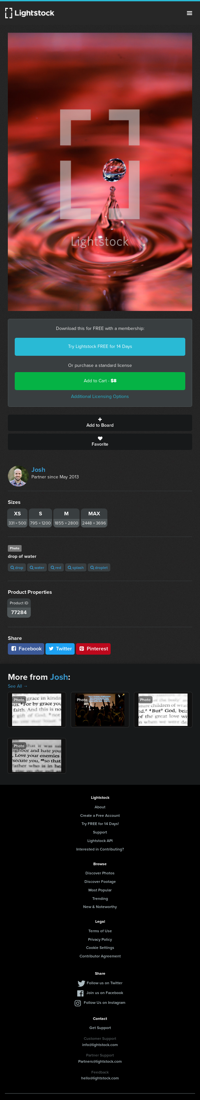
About (100, 807)
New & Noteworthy (100, 906)
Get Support (100, 1027)
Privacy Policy (100, 939)
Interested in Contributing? (100, 849)
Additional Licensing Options (100, 396)
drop (16, 567)
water (37, 567)
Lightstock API (100, 840)
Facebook (26, 648)
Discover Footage (100, 881)
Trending (100, 898)
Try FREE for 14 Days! (100, 823)
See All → (18, 686)
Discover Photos (100, 873)
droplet (99, 567)
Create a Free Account (100, 815)
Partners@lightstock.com (100, 1061)
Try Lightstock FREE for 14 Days (100, 346)
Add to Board (100, 422)
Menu (189, 13)
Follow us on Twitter (104, 983)
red (56, 567)
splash (76, 567)
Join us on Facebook (104, 992)
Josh (38, 469)
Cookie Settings (100, 947)
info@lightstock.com (100, 1044)
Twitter (60, 648)
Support (100, 832)
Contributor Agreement (100, 956)
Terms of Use (100, 931)
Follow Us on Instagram (104, 1002)
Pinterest (93, 648)
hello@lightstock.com (100, 1078)
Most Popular (100, 890)
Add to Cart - (100, 380)
